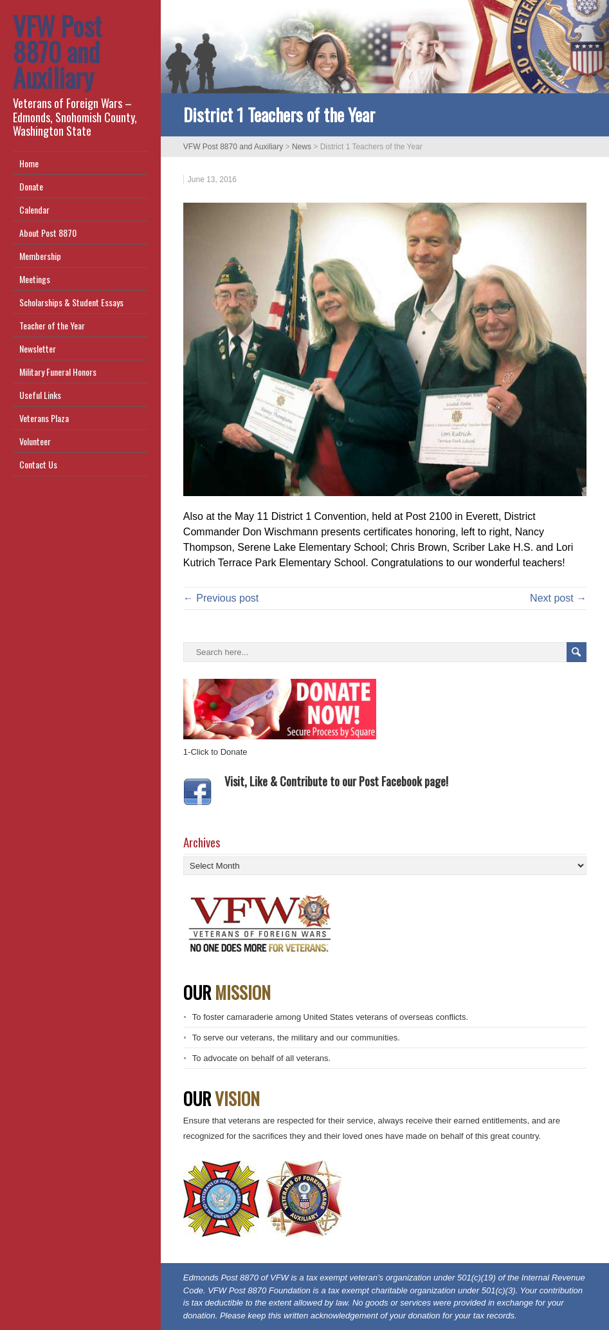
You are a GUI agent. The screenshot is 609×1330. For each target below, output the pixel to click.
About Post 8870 (48, 232)
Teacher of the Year (52, 325)
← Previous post (221, 598)
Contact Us (38, 464)
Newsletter (37, 348)
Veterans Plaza (44, 418)
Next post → (558, 598)
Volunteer (35, 441)
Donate (31, 186)
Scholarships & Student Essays (71, 302)
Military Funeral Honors (57, 371)
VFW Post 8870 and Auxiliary (57, 51)
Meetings (34, 279)
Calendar (34, 209)
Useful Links (40, 395)
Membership (40, 256)
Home (29, 163)
